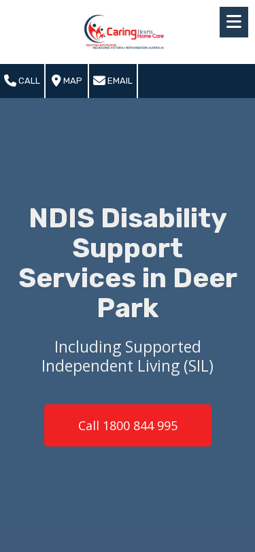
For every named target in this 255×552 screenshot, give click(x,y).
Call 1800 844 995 (127, 425)
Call (22, 81)
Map (67, 81)
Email (113, 81)
